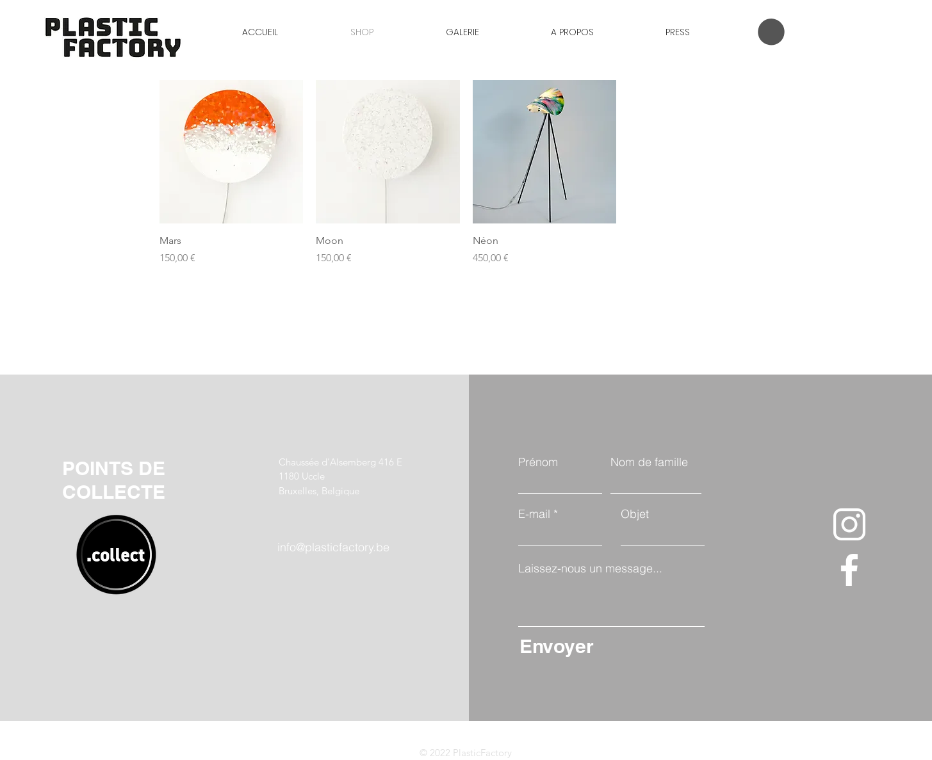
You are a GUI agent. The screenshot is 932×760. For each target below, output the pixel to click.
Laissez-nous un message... (590, 568)
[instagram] (849, 524)
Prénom (538, 462)
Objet (635, 514)
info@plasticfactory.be (333, 547)
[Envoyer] (608, 646)
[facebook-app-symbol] (849, 570)
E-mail (534, 514)
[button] (771, 32)
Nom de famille (649, 462)
